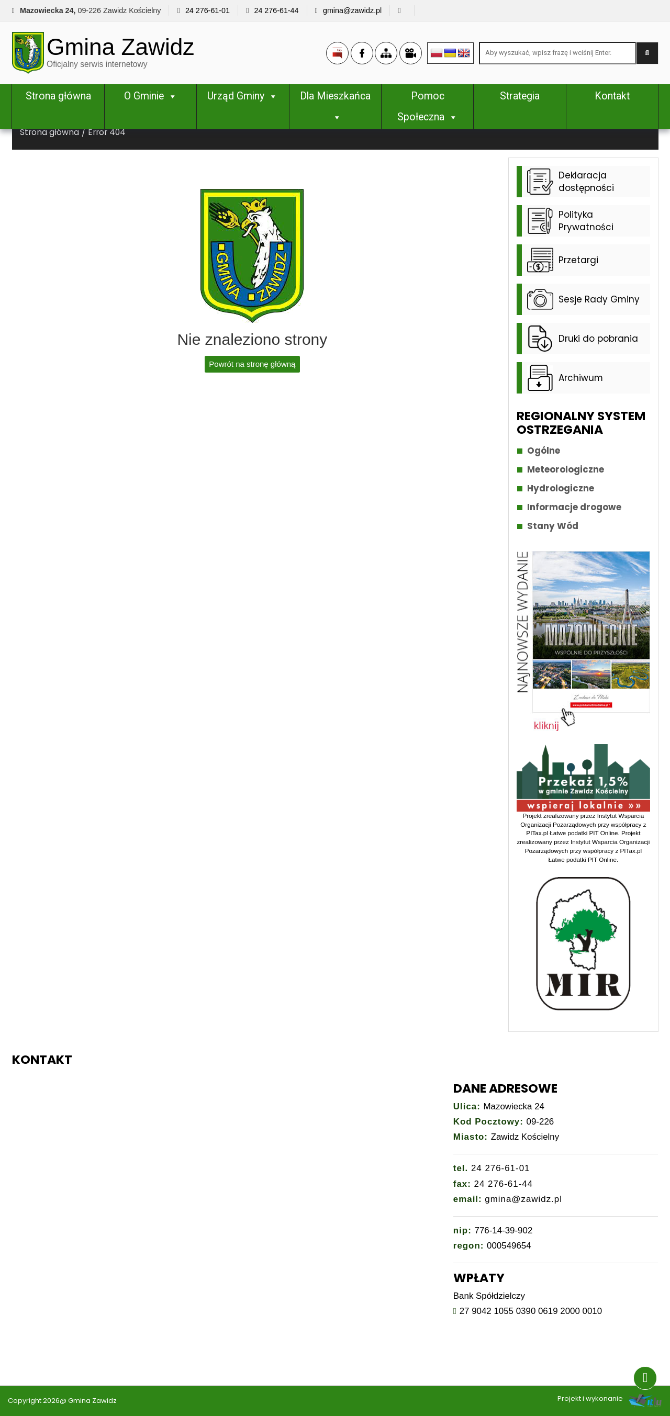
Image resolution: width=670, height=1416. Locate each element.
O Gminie (150, 96)
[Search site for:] (557, 53)
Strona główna (58, 96)
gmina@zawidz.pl (352, 10)
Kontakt (612, 96)
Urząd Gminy (242, 96)
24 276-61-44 (276, 10)
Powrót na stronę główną (252, 363)
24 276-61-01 (207, 10)
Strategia (520, 96)
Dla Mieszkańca (335, 106)
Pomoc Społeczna (427, 106)
